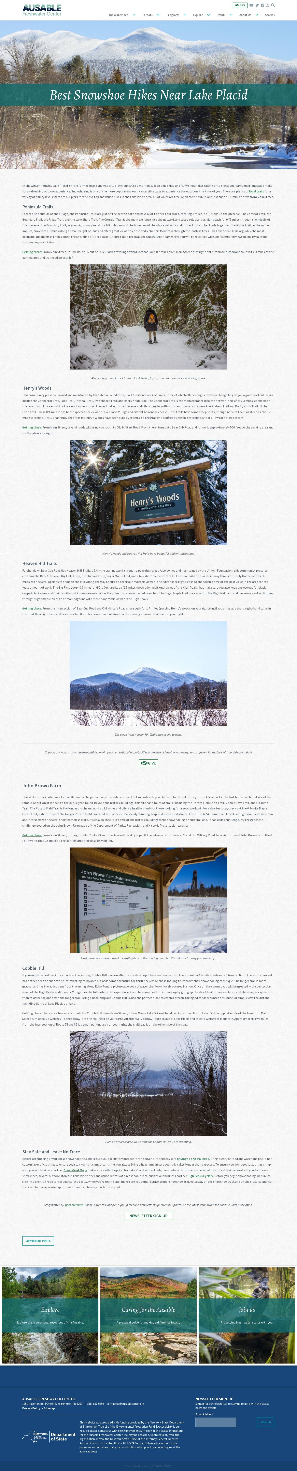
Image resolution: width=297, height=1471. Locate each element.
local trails (256, 191)
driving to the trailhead (193, 1159)
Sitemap (49, 1408)
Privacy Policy (31, 1408)
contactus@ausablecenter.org (125, 1404)
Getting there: (32, 252)
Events (221, 15)
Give (240, 5)
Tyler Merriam (74, 1205)
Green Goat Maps (75, 1170)
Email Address (205, 1414)
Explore (198, 15)
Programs (172, 15)
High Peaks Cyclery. (201, 1176)
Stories (270, 15)
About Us (245, 15)
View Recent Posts (38, 1241)
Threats (147, 15)
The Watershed (118, 15)
